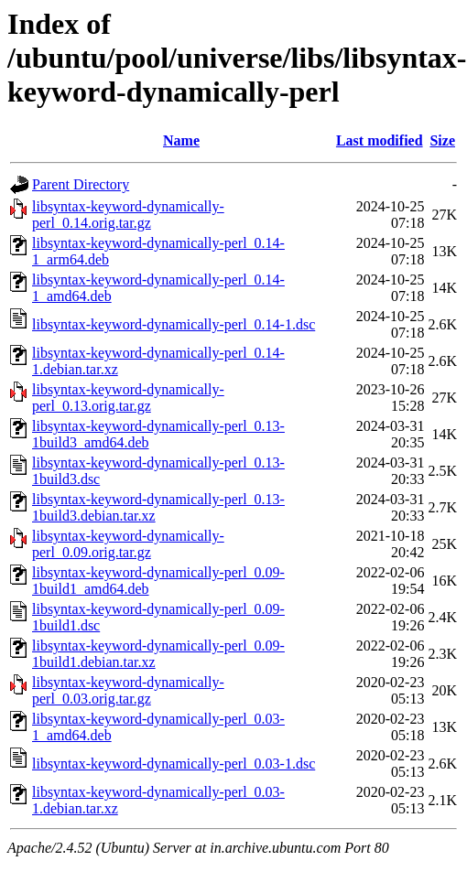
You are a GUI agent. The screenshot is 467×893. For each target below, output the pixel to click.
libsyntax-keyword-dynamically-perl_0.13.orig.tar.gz (128, 398)
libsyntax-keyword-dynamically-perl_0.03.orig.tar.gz (128, 690)
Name (181, 140)
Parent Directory (80, 184)
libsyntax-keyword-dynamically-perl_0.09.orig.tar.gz (128, 544)
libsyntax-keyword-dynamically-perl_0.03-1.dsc (173, 763)
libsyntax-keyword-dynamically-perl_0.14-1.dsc (173, 324)
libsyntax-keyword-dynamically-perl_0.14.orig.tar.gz (128, 215)
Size (442, 140)
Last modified (379, 140)
